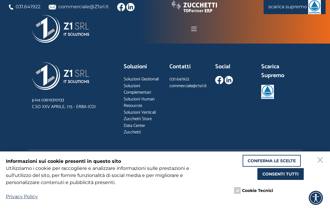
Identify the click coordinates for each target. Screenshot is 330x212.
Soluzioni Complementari (137, 89)
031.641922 (24, 6)
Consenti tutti (280, 174)
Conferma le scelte (272, 160)
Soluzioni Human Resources (139, 102)
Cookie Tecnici (257, 191)
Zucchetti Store (138, 118)
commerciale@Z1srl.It (79, 6)
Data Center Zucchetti (134, 129)
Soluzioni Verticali (140, 112)
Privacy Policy (22, 196)
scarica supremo (294, 7)
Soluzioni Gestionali (141, 79)
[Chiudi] (321, 161)
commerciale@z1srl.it (188, 86)
